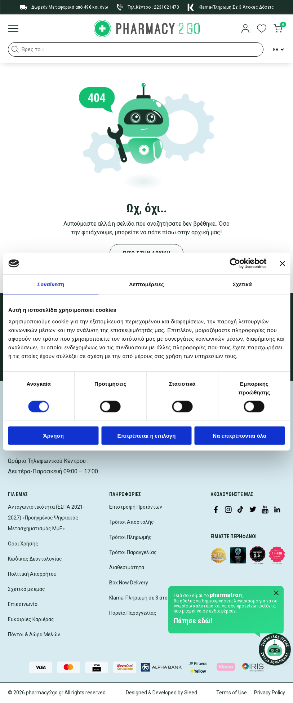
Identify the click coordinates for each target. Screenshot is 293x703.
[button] (15, 49)
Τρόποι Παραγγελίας (133, 552)
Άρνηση (53, 435)
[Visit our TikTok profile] (240, 510)
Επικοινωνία (22, 604)
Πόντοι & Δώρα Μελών (34, 634)
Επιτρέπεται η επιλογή (146, 435)
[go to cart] (278, 29)
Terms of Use (231, 692)
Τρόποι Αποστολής (131, 522)
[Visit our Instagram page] (228, 510)
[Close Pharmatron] (276, 593)
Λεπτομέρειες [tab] (146, 284)
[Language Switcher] (278, 49)
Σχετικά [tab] (242, 284)
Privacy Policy (269, 692)
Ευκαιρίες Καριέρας (31, 619)
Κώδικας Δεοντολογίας (35, 559)
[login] (245, 29)
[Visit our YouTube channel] (264, 510)
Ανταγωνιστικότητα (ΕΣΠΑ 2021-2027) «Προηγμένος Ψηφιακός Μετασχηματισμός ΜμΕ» (46, 517)
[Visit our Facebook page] (215, 510)
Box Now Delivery (128, 582)
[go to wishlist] (261, 29)
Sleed (190, 692)
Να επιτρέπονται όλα (239, 435)
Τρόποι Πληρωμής (130, 537)
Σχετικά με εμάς (26, 589)
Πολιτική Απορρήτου (32, 574)
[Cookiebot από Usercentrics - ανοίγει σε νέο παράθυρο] (234, 263)
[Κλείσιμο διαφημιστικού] (282, 263)
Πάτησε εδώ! (193, 620)
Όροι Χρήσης (23, 544)
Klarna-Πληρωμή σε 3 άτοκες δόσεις (151, 598)
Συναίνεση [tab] (50, 284)
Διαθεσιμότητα (126, 567)
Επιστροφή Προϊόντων (135, 507)
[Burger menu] (13, 29)
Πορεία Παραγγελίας (132, 613)
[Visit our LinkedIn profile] (277, 510)
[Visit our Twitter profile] (252, 510)
